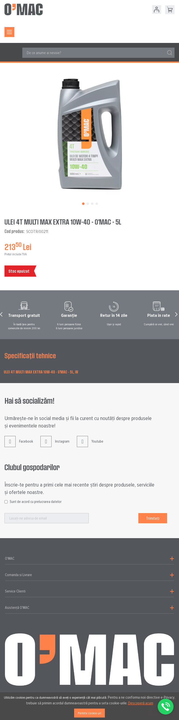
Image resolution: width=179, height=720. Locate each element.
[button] (83, 203)
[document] (89, 706)
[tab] (89, 558)
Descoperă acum (140, 703)
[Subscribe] (152, 518)
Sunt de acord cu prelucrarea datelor (35, 501)
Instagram (54, 445)
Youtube (90, 445)
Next (177, 315)
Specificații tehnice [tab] (30, 356)
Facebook (18, 445)
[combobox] (98, 53)
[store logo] (23, 9)
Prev (2, 315)
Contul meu (156, 9)
